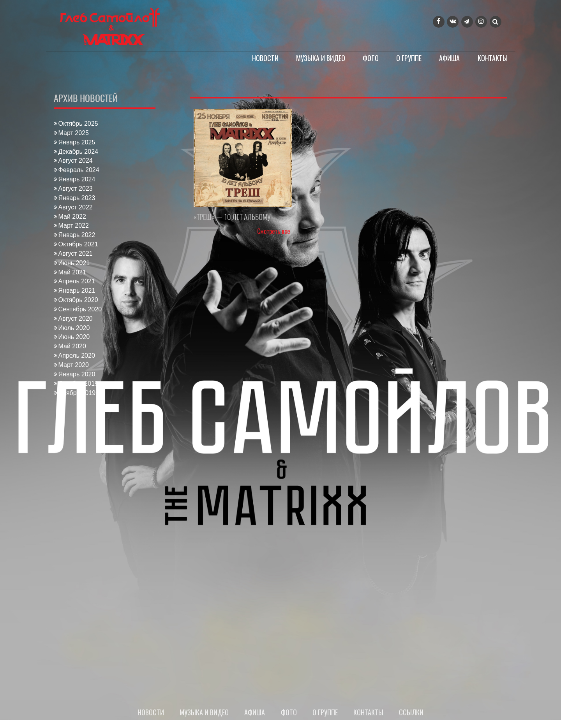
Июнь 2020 (74, 337)
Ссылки (411, 712)
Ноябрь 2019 (77, 393)
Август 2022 (75, 207)
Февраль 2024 (78, 170)
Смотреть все (273, 231)
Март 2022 (73, 225)
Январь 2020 (76, 374)
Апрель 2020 (76, 355)
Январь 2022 (76, 235)
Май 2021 (72, 272)
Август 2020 (75, 318)
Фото (371, 58)
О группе (409, 58)
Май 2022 (72, 216)
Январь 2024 (76, 179)
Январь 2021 (76, 290)
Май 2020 (72, 346)
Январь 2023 (76, 198)
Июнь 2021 (74, 263)
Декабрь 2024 (78, 151)
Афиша (449, 58)
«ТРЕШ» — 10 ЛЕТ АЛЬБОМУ (232, 217)
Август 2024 (75, 160)
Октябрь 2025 (78, 123)
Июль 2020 (74, 328)
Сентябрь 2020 (80, 309)
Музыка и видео (320, 58)
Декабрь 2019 (78, 383)
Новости (265, 58)
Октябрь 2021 (78, 244)
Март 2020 (73, 365)
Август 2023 (75, 188)
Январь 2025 (76, 142)
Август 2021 (75, 253)
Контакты (493, 58)
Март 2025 (73, 133)
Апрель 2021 (76, 281)
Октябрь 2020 (78, 300)
